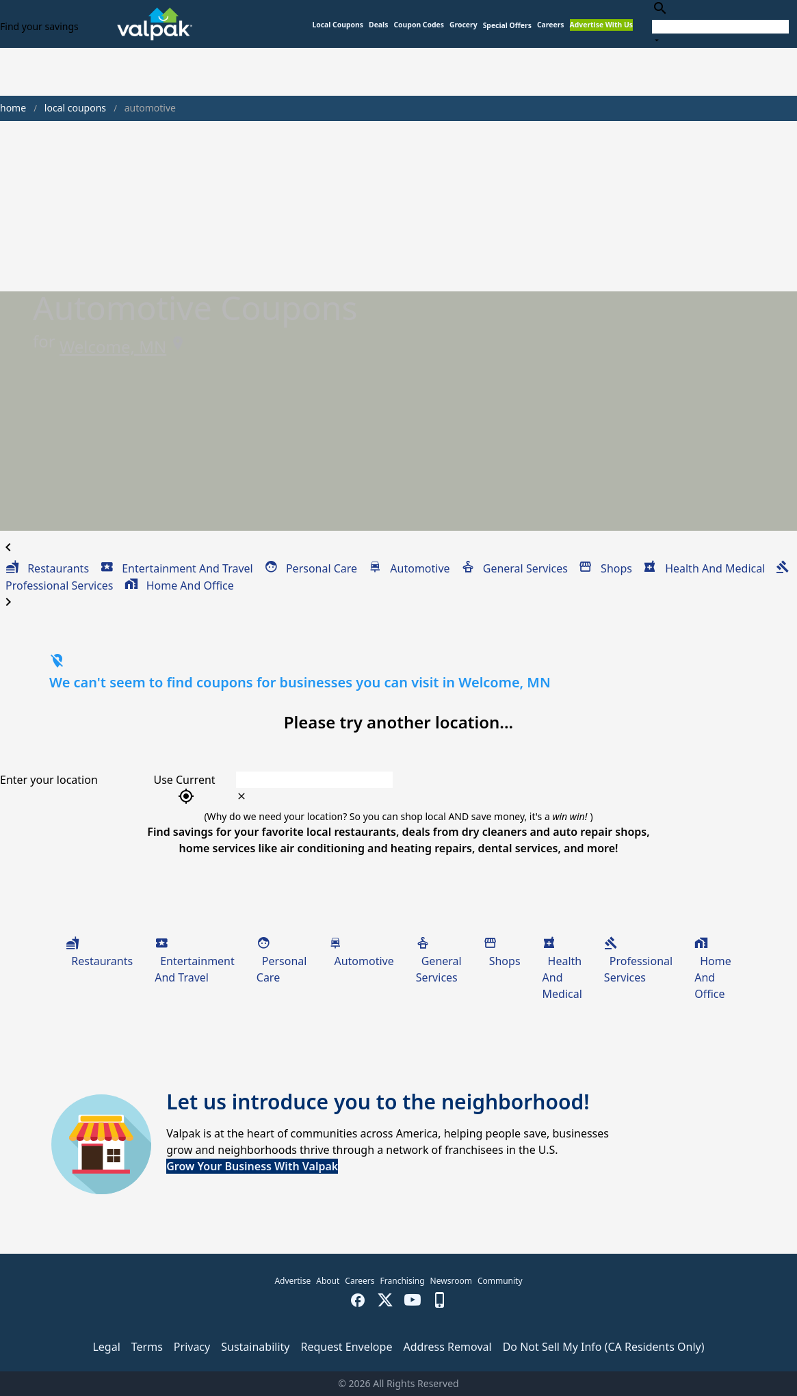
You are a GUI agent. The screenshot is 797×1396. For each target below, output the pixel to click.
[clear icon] (241, 796)
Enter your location (49, 779)
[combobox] (720, 23)
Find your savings (39, 26)
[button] (507, 25)
